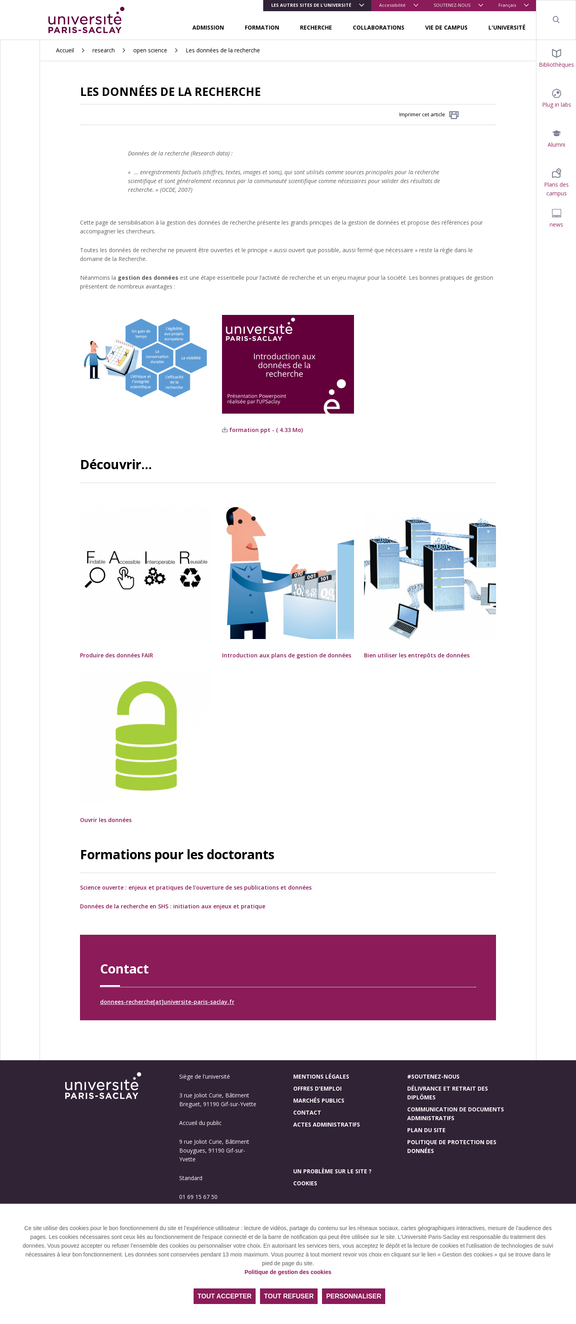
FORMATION (262, 27)
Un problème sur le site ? (332, 1171)
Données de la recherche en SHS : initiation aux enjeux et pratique (172, 906)
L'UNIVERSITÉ (507, 27)
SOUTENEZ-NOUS (452, 5)
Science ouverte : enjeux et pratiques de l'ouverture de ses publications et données (196, 887)
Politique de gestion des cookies (287, 1272)
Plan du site (426, 1130)
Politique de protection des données (451, 1146)
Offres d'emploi (317, 1088)
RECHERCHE (316, 27)
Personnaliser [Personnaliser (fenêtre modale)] (353, 1296)
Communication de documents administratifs (455, 1113)
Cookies (305, 1183)
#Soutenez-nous (433, 1076)
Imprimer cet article (429, 115)
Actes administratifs (326, 1124)
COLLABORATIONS (378, 27)
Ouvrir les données (106, 820)
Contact (307, 1112)
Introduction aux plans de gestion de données (287, 655)
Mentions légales (321, 1076)
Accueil (65, 50)
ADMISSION (208, 27)
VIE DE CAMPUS (446, 27)
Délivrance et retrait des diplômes (447, 1093)
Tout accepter (225, 1296)
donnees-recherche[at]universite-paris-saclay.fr (167, 1001)
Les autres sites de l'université (311, 5)
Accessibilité (392, 5)
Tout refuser (289, 1296)
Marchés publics (318, 1100)
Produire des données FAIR (116, 655)
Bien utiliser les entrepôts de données (417, 655)
